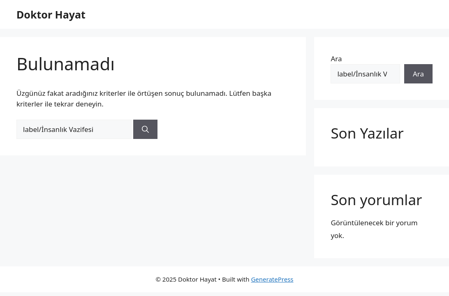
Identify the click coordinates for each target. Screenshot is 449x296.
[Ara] (145, 129)
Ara (336, 58)
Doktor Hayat (51, 14)
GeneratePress (272, 279)
